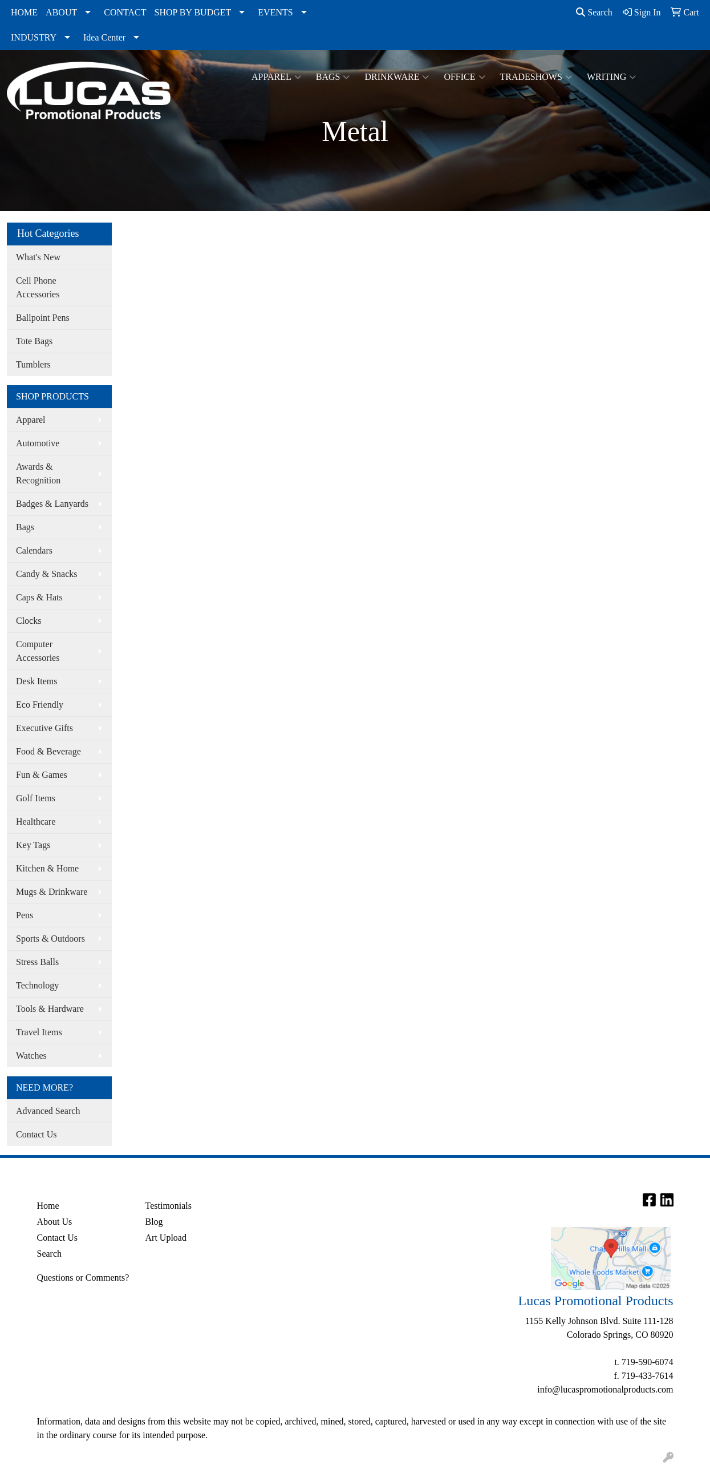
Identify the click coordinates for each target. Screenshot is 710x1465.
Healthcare (35, 821)
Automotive (37, 443)
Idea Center (104, 37)
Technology (37, 985)
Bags (333, 77)
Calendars (34, 550)
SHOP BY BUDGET (193, 12)
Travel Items (39, 1032)
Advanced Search (48, 1111)
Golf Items (35, 798)
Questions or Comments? (83, 1277)
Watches (31, 1055)
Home (48, 1205)
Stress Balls (37, 962)
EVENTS (275, 12)
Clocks (28, 620)
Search (594, 12)
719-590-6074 (648, 1362)
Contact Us (36, 1134)
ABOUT (61, 12)
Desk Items (36, 681)
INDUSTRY (33, 37)
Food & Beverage (48, 751)
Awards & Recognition (38, 473)
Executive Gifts (44, 728)
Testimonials (168, 1205)
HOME (24, 12)
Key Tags (33, 845)
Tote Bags (34, 341)
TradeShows (536, 77)
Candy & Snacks (47, 574)
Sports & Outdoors (50, 938)
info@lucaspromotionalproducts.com (605, 1389)
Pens (24, 915)
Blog (154, 1221)
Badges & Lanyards (52, 503)
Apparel (276, 77)
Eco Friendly (39, 704)
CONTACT (125, 12)
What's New (38, 257)
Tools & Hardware (50, 1009)
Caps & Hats (39, 597)
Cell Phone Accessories (37, 287)
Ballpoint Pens (43, 317)
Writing (611, 77)
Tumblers (33, 364)
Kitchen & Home (47, 868)
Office (464, 77)
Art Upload (165, 1237)
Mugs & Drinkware (51, 892)
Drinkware (396, 77)
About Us (54, 1221)
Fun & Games (41, 775)
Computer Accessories (37, 651)
